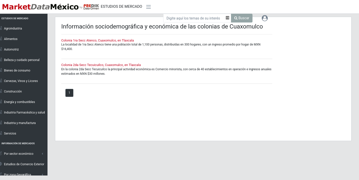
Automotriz (11, 49)
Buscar (241, 18)
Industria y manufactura (19, 123)
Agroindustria (12, 28)
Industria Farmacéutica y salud (24, 112)
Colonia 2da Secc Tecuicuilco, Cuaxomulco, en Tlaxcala (103, 65)
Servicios (9, 133)
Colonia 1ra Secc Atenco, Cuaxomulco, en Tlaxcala (100, 40)
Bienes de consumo (16, 70)
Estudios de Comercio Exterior (23, 164)
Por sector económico (18, 154)
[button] (264, 18)
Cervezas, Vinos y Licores (20, 81)
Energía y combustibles (19, 102)
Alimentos (10, 39)
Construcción (12, 91)
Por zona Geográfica (17, 174)
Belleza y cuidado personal (21, 60)
